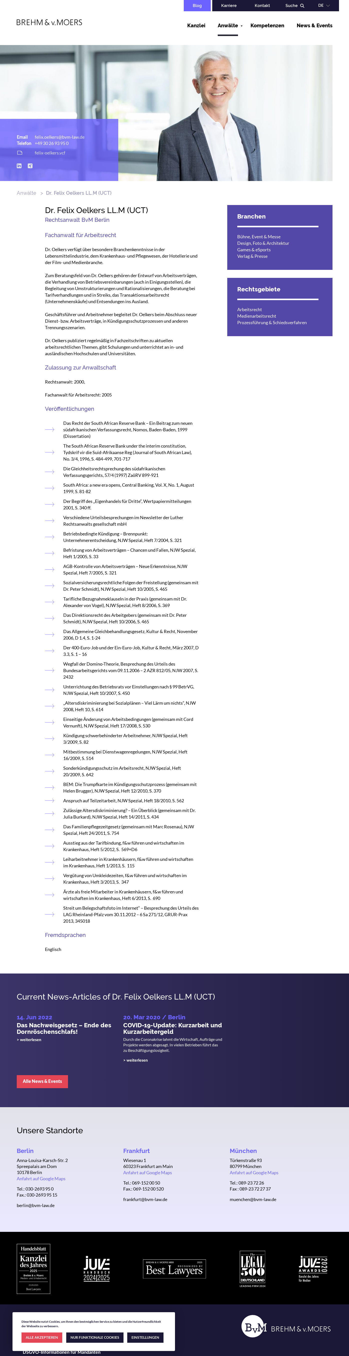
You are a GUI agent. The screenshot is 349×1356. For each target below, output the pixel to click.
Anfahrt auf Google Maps (41, 1178)
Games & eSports (254, 249)
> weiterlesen (29, 1040)
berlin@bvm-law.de (35, 1205)
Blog (197, 5)
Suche (292, 5)
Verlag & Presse (252, 256)
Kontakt (262, 5)
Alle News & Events (42, 1081)
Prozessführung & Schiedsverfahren (272, 322)
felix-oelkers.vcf (50, 152)
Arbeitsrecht (249, 309)
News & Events (314, 26)
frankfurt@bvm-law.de (145, 1199)
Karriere (229, 5)
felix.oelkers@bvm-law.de (59, 137)
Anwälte (228, 26)
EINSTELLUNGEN (145, 1337)
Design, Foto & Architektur (263, 243)
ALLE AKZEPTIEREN (42, 1337)
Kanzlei (196, 26)
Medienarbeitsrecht (256, 316)
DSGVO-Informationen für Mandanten (61, 1352)
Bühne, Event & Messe (258, 236)
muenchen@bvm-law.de (253, 1199)
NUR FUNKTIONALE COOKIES (94, 1337)
